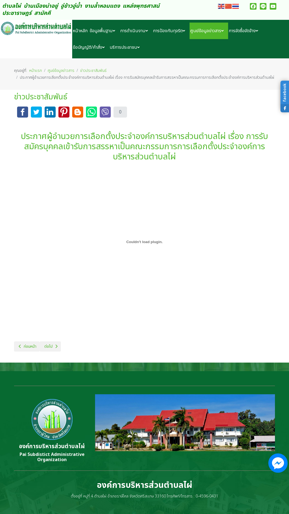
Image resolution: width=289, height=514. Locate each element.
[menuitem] (80, 31)
